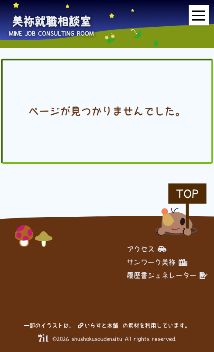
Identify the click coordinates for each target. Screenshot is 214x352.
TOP (187, 193)
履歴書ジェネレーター (167, 275)
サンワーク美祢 (157, 262)
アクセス (146, 249)
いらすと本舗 (98, 325)
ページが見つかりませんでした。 (107, 111)
